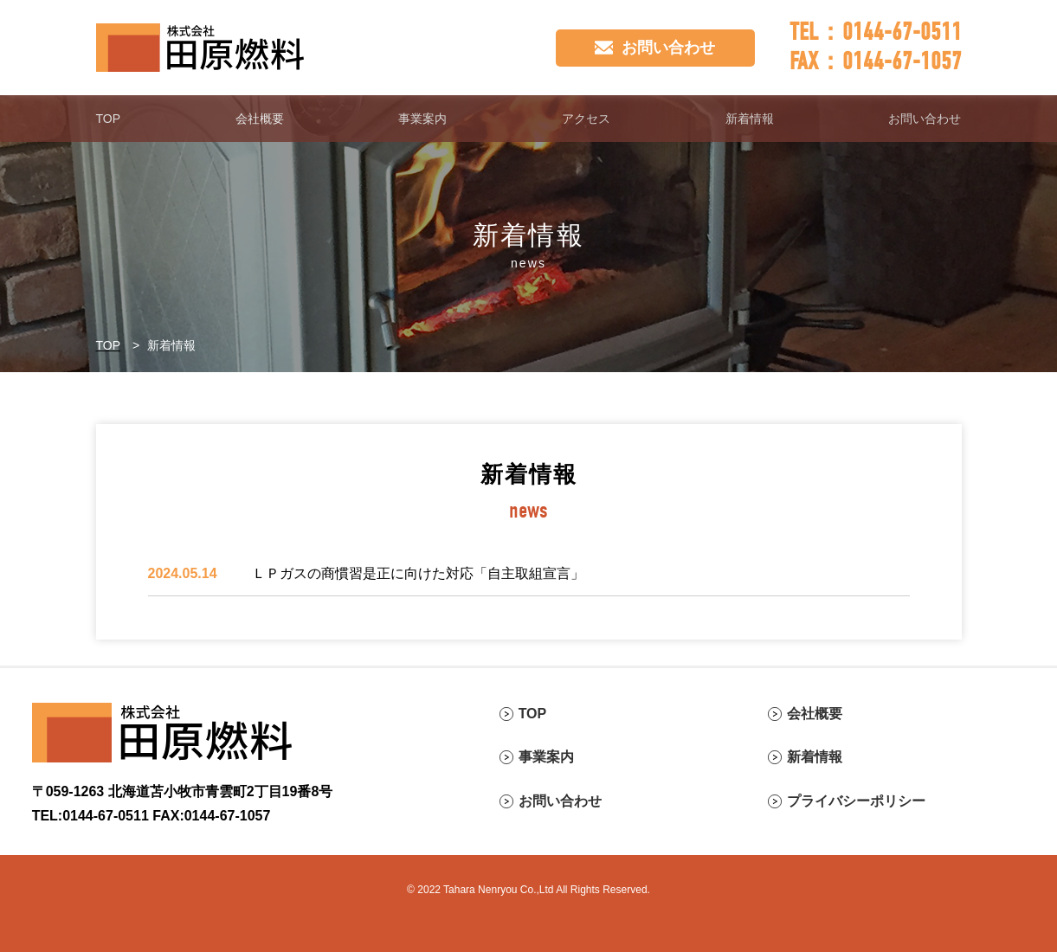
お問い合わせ (924, 118)
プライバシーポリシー (856, 801)
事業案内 (422, 118)
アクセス (586, 118)
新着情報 (749, 118)
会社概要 (259, 118)
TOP (108, 118)
